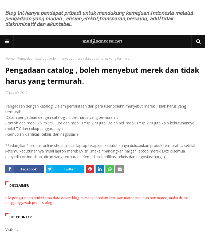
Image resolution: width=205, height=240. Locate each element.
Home (10, 58)
